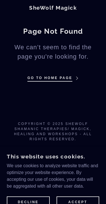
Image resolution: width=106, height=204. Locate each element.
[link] (53, 8)
